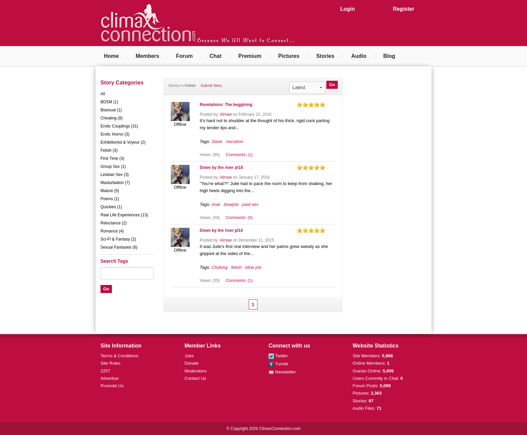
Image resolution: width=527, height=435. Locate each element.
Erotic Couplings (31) (119, 126)
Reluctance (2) (113, 223)
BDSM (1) (109, 102)
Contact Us (195, 378)
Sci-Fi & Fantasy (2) (118, 239)
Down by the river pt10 (221, 230)
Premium (249, 56)
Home (111, 56)
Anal (215, 204)
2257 (105, 370)
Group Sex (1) (113, 166)
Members (147, 56)
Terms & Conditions (119, 355)
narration (234, 141)
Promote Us (112, 385)
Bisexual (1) (111, 110)
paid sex (250, 204)
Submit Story (211, 85)
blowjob (231, 204)
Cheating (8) (111, 118)
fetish (236, 267)
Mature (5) (109, 190)
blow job (253, 267)
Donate (192, 363)
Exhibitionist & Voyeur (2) (123, 142)
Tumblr (278, 363)
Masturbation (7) (115, 182)
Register (403, 9)
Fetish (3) (109, 150)
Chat (215, 56)
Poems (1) (109, 198)
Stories (325, 56)
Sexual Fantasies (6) (118, 247)
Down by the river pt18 (221, 167)
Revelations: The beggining (226, 104)
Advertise (109, 378)
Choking (219, 267)
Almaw (226, 114)
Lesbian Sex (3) (114, 174)
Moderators (196, 370)
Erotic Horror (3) (114, 134)
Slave (216, 141)
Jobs (189, 355)
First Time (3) (112, 158)
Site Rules (110, 363)
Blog (389, 56)
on (299, 104)
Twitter (278, 355)
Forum (184, 56)
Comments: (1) (239, 154)
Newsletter (282, 371)
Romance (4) (112, 231)
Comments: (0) (239, 217)
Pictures (288, 56)
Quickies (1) (111, 207)
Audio (358, 56)
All (102, 94)
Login (347, 9)
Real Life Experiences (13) (124, 215)
